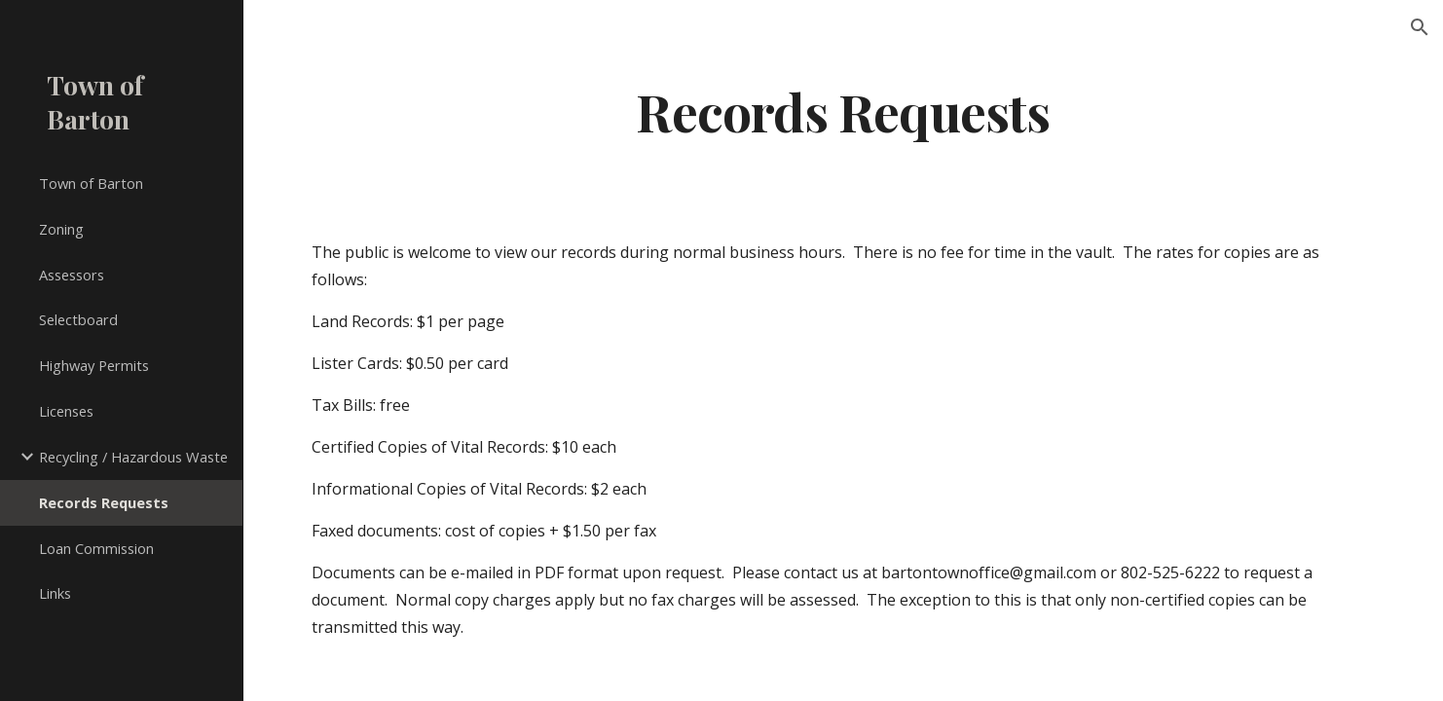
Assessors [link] (71, 274)
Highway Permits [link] (94, 365)
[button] (1419, 27)
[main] (843, 110)
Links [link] (55, 593)
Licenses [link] (66, 411)
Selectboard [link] (78, 319)
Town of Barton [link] (91, 183)
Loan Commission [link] (96, 548)
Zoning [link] (61, 229)
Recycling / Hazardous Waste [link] (133, 456)
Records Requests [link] (103, 502)
